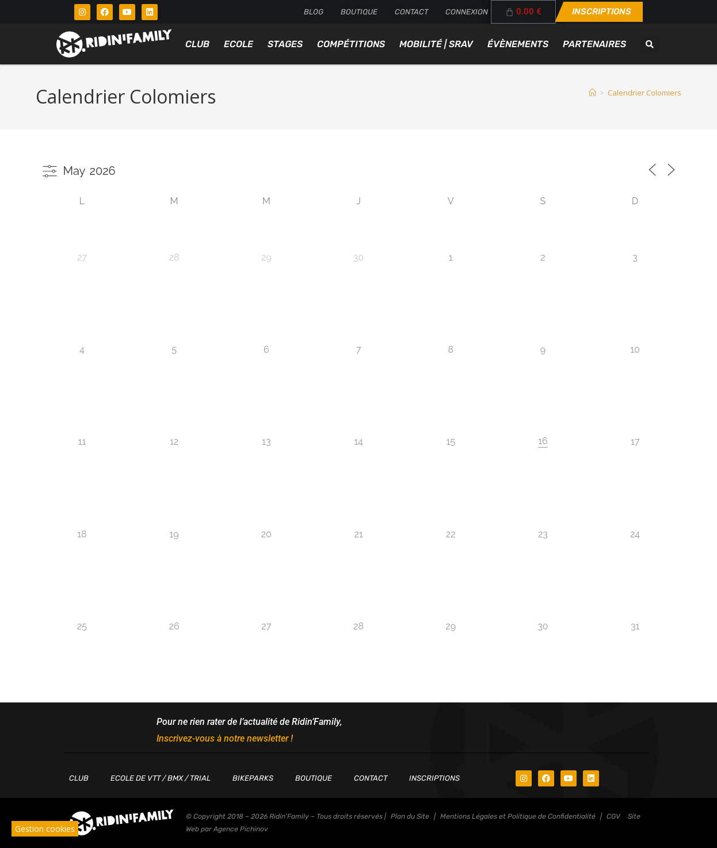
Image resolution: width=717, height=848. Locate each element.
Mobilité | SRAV (436, 44)
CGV (613, 816)
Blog (313, 11)
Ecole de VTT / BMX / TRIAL (160, 778)
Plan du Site (410, 816)
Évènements (517, 44)
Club (197, 44)
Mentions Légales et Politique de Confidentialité (518, 816)
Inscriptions (434, 778)
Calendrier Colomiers (644, 92)
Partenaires (594, 44)
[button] (649, 44)
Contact (411, 11)
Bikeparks (252, 778)
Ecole (238, 44)
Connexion (466, 11)
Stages (285, 44)
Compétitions (351, 44)
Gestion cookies (45, 828)
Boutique (359, 11)
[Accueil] (592, 92)
